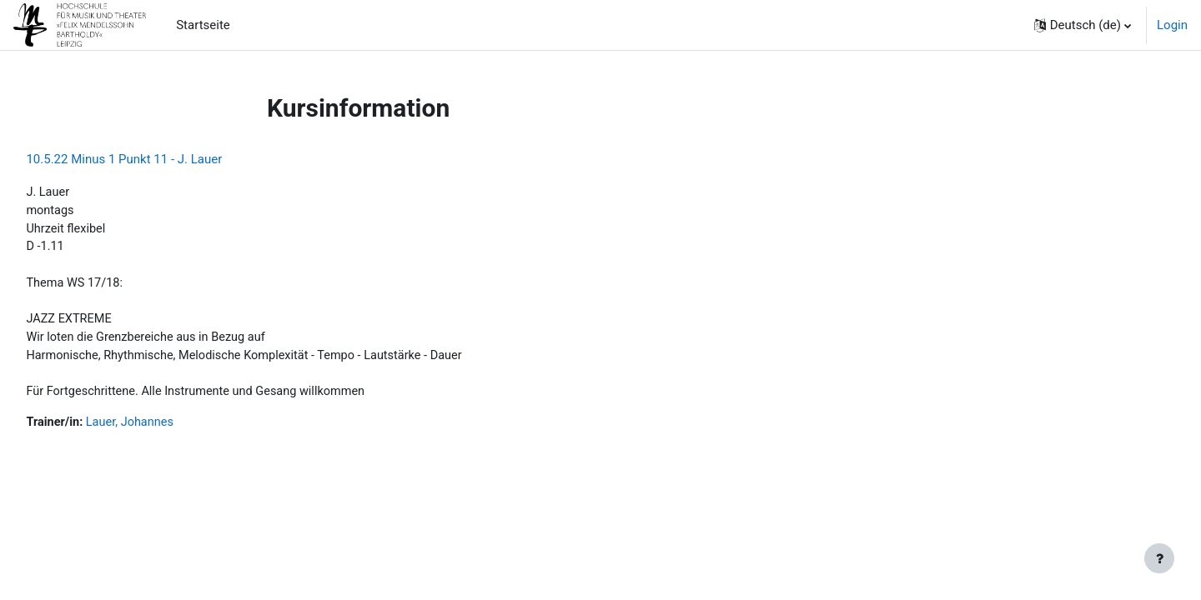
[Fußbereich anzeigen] (1159, 558)
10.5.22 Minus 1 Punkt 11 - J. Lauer (161, 159)
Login (1172, 25)
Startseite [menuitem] (203, 25)
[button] (1083, 25)
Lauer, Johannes (170, 430)
